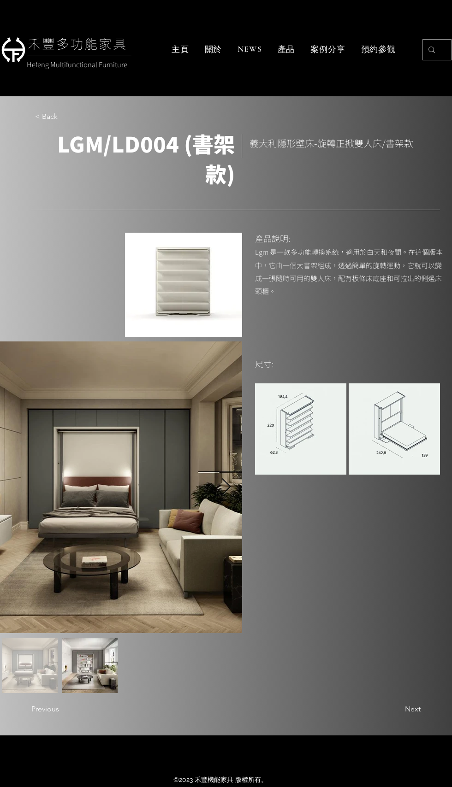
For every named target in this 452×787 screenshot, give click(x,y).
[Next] (398, 709)
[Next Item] (226, 487)
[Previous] (61, 709)
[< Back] (65, 116)
